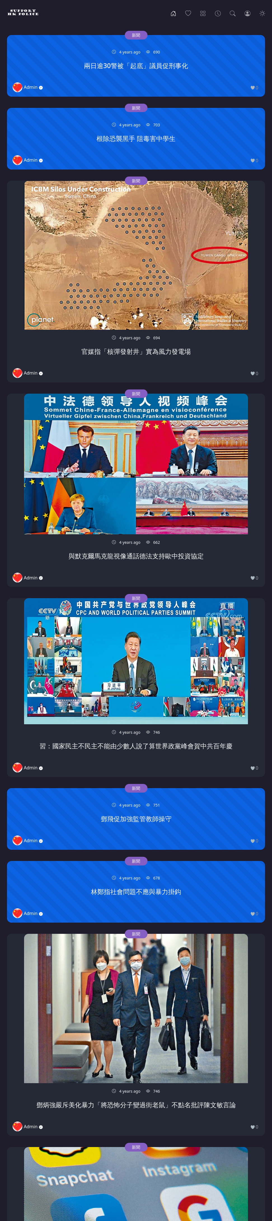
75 (119, 1172)
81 (197, 1172)
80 (184, 1172)
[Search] (233, 12)
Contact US (137, 1193)
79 (171, 1172)
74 (106, 1172)
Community (107, 1193)
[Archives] (218, 12)
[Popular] (188, 12)
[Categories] (203, 12)
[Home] (173, 12)
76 (132, 1172)
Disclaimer (165, 1193)
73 (93, 1172)
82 (210, 1172)
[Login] (247, 12)
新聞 (50, 35)
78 (158, 1172)
